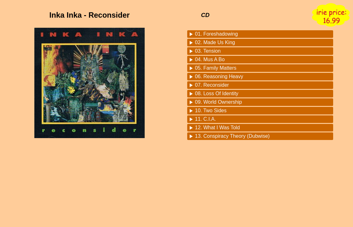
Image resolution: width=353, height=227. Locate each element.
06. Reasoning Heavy (219, 76)
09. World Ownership (218, 102)
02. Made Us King (215, 42)
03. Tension (208, 51)
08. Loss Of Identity (217, 93)
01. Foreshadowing (216, 34)
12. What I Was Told (217, 127)
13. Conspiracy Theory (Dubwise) (232, 136)
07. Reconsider (212, 85)
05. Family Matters (216, 68)
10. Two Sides (211, 110)
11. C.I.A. (205, 119)
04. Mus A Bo (210, 59)
